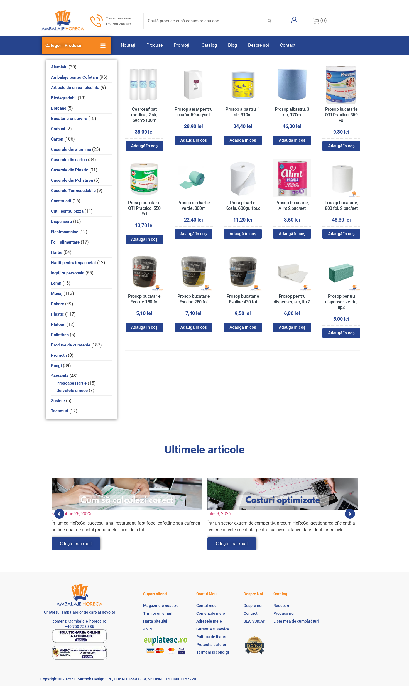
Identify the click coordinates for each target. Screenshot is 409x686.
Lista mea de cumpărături (296, 621)
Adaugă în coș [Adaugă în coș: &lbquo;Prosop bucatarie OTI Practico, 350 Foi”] (341, 146)
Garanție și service (212, 629)
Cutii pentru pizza (67, 211)
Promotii (59, 355)
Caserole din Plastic (69, 170)
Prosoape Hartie (72, 383)
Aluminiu (59, 67)
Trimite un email (157, 613)
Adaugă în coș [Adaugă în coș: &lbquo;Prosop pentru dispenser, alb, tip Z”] (292, 327)
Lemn (56, 283)
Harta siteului (155, 621)
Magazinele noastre (160, 605)
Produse (154, 45)
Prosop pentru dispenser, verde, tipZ (341, 302)
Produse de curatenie (70, 345)
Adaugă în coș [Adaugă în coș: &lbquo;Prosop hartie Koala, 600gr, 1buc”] (242, 234)
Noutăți (128, 45)
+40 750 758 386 (118, 24)
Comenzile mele (210, 613)
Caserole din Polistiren (72, 180)
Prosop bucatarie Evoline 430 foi (243, 299)
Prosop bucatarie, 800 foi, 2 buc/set (341, 205)
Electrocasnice (64, 231)
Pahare (57, 303)
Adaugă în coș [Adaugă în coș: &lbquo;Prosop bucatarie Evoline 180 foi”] (144, 327)
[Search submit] (269, 21)
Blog (232, 45)
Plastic (57, 314)
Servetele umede (72, 390)
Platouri (58, 324)
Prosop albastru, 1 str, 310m (243, 112)
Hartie (56, 252)
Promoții (182, 45)
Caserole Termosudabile (73, 190)
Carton (57, 139)
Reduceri (281, 605)
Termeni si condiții (212, 652)
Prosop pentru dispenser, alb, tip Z (292, 299)
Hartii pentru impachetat (73, 262)
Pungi (56, 365)
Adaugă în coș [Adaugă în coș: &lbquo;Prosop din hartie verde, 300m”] (193, 234)
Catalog (209, 45)
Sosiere (58, 400)
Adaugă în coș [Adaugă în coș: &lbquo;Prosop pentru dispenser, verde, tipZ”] (341, 333)
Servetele (59, 375)
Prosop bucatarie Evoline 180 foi (144, 299)
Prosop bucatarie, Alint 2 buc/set (292, 205)
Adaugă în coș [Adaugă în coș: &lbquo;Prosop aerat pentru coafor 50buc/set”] (193, 140)
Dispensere (61, 221)
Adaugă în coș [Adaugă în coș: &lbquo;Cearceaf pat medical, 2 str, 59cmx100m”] (144, 146)
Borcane (58, 108)
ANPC (148, 629)
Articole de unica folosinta (75, 87)
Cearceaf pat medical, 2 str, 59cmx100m (144, 115)
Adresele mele (209, 621)
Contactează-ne (118, 18)
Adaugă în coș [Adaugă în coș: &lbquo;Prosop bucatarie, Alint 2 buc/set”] (292, 234)
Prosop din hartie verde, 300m (193, 205)
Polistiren (60, 334)
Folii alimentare (65, 242)
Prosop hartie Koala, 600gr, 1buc (242, 205)
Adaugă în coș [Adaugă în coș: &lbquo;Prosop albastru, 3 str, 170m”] (292, 140)
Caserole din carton (69, 159)
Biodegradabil (64, 97)
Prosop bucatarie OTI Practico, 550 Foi (144, 208)
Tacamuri (59, 411)
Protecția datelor (211, 644)
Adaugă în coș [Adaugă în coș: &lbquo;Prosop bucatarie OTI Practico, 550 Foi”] (144, 239)
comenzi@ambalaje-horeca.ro (79, 621)
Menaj (56, 293)
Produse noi (284, 613)
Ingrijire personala (67, 273)
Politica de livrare (211, 637)
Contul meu (206, 605)
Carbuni (58, 128)
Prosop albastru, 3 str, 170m (292, 112)
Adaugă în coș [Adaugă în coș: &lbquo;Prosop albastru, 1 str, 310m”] (242, 140)
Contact (287, 45)
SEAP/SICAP (254, 621)
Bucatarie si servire (69, 118)
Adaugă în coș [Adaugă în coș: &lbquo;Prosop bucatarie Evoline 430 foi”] (242, 327)
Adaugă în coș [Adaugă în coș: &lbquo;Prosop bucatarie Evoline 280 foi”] (193, 327)
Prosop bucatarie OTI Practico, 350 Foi (341, 115)
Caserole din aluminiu (71, 149)
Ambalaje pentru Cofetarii (74, 77)
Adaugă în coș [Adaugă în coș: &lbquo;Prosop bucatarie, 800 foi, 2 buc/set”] (341, 234)
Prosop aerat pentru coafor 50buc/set (193, 112)
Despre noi (258, 45)
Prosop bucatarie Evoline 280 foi (193, 299)
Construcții (61, 200)
